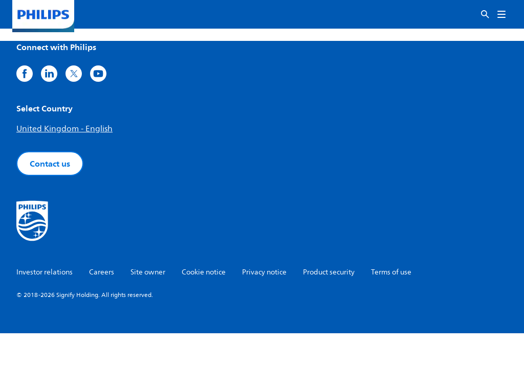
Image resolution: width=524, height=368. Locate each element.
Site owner (147, 272)
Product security (329, 272)
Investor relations (44, 272)
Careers (101, 272)
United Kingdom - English (64, 128)
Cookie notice (204, 272)
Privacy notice (264, 272)
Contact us (50, 163)
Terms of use (391, 272)
